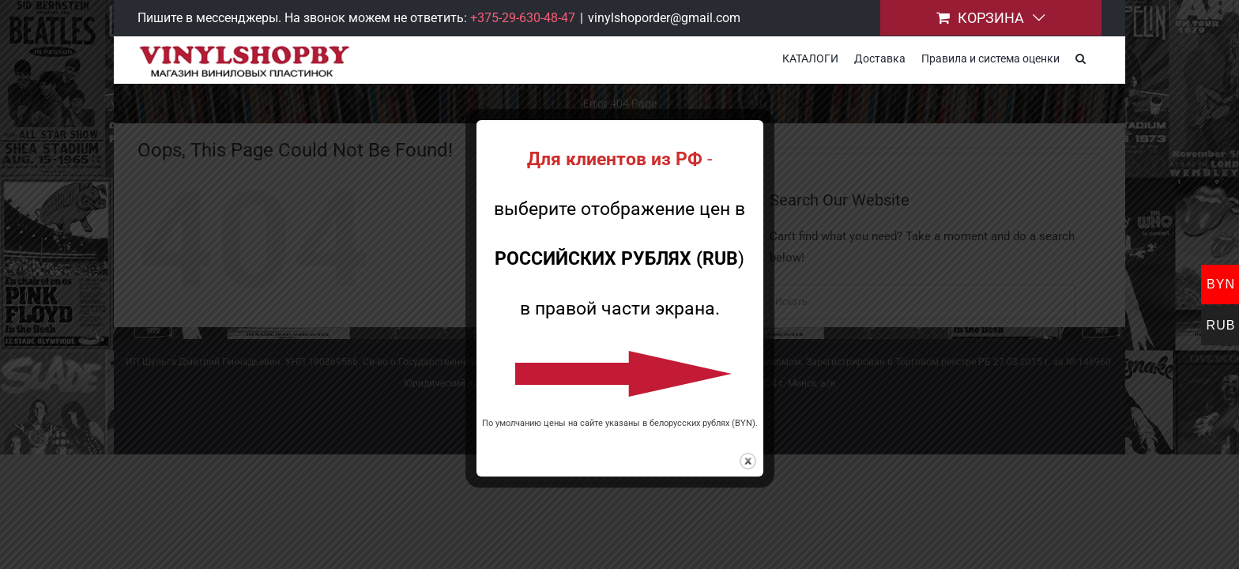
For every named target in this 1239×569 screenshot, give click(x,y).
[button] (1096, 57)
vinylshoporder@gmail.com (664, 17)
